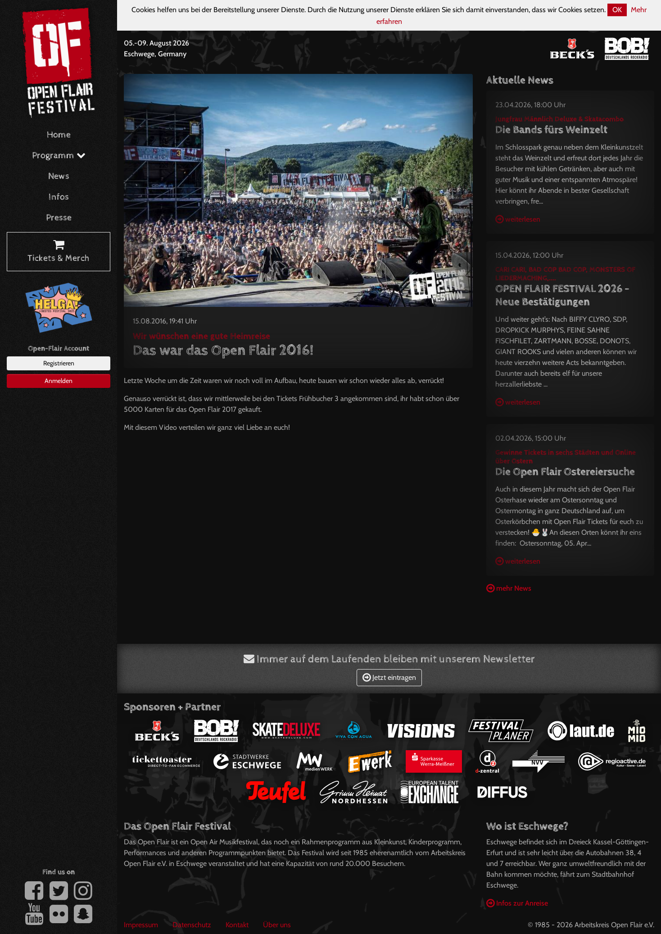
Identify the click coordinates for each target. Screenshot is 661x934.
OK (617, 9)
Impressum (141, 924)
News (58, 176)
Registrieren (58, 363)
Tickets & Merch (58, 252)
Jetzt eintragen (389, 677)
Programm (59, 155)
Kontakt (237, 924)
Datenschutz (191, 924)
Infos (59, 197)
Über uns (277, 924)
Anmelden (58, 381)
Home (59, 135)
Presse (59, 218)
